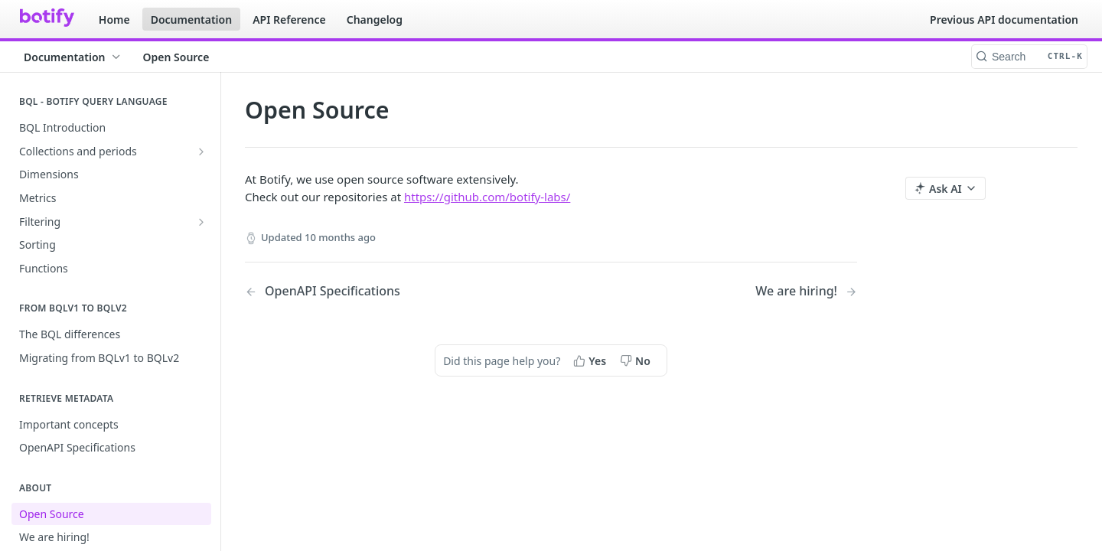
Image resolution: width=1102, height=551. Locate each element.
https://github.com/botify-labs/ (487, 196)
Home (114, 19)
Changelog (375, 19)
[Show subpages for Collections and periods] (201, 151)
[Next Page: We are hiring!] (806, 291)
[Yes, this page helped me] (591, 360)
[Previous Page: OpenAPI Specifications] (376, 291)
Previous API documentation (1004, 19)
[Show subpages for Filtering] (201, 222)
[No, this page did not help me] (637, 360)
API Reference (289, 19)
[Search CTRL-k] (1029, 56)
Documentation (192, 19)
